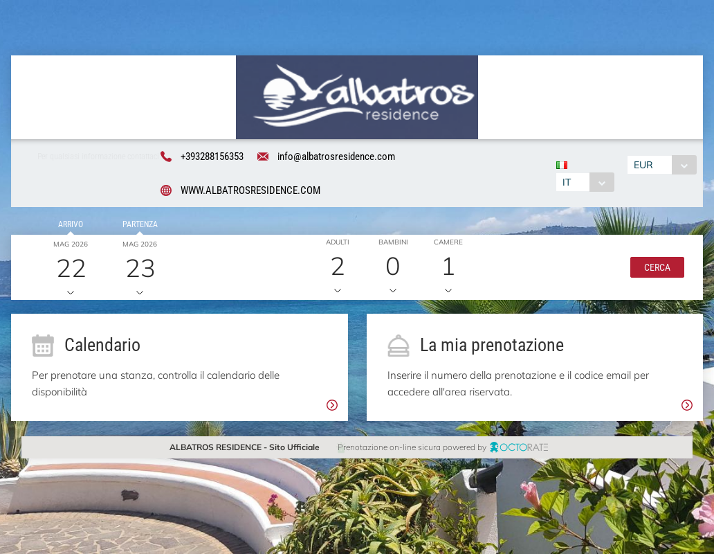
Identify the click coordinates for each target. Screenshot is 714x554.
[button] (654, 268)
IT (566, 182)
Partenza (137, 226)
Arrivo (68, 226)
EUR (644, 165)
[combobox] (585, 182)
